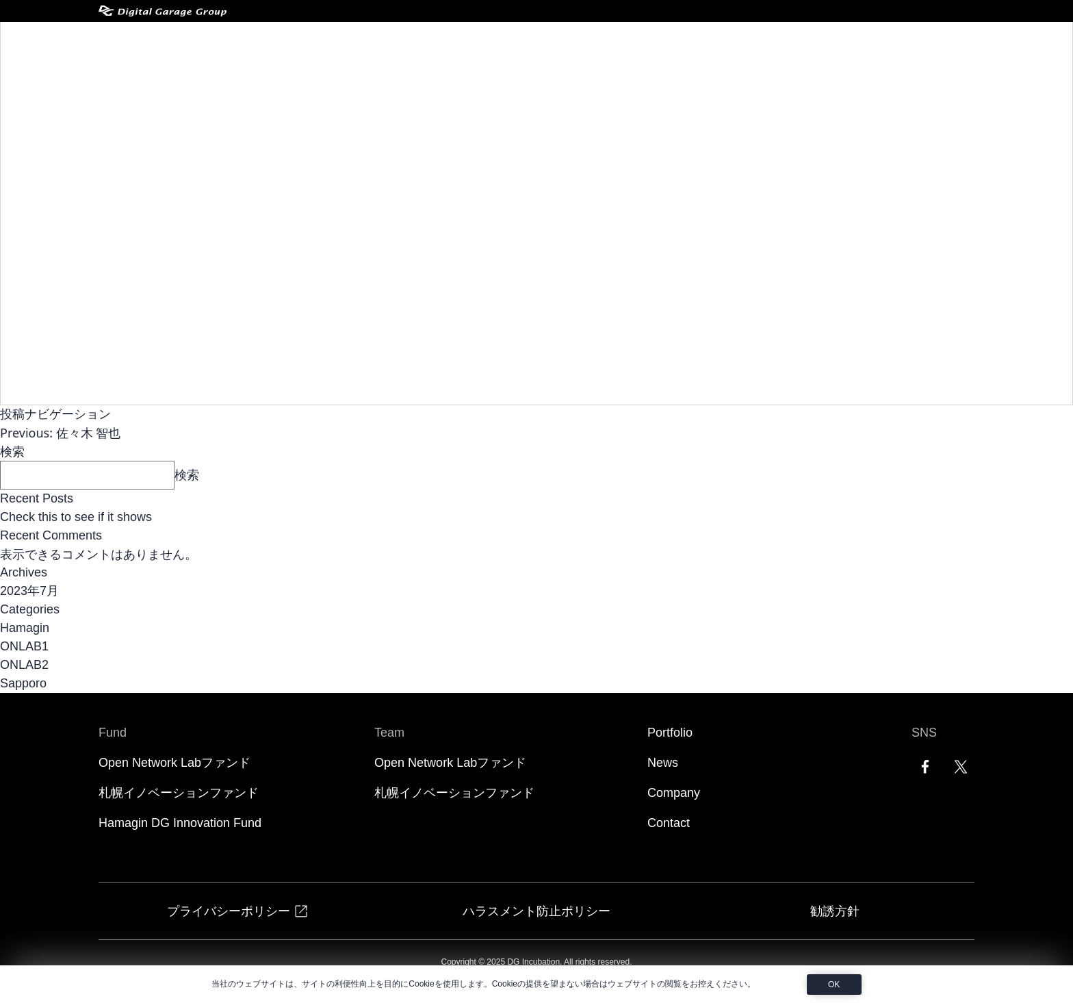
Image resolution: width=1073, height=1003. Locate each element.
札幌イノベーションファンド (179, 793)
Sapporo (23, 683)
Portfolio (685, 42)
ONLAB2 (24, 665)
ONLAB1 (24, 646)
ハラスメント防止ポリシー (536, 910)
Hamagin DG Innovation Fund (180, 823)
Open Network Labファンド (174, 763)
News (745, 42)
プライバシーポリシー (238, 910)
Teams (613, 42)
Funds (537, 42)
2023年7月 (29, 591)
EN (938, 43)
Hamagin (24, 628)
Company (809, 42)
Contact (878, 42)
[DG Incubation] (177, 42)
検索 (12, 451)
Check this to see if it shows (76, 517)
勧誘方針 (834, 910)
